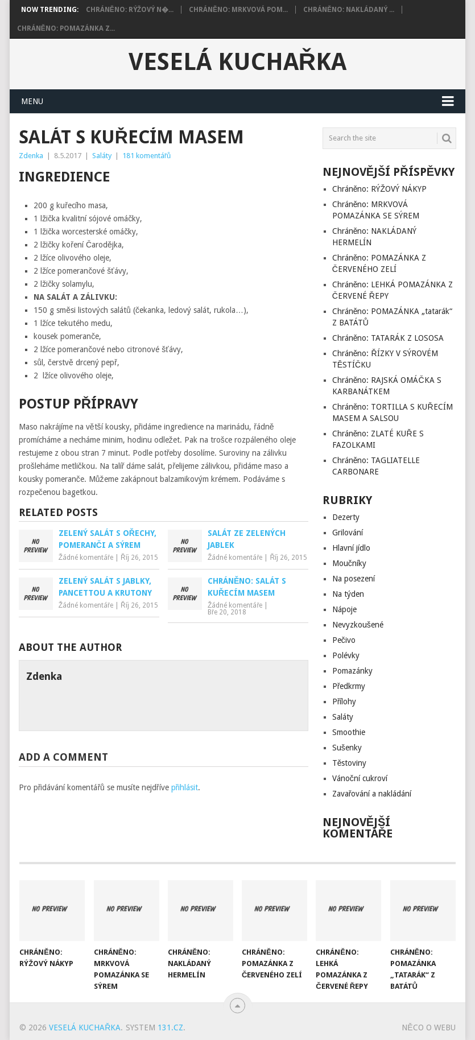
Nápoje (344, 609)
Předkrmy (349, 686)
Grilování (347, 532)
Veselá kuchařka (237, 62)
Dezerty (346, 517)
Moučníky (349, 563)
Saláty (101, 155)
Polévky (346, 655)
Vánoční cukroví (359, 778)
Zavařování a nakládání (372, 793)
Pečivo (344, 640)
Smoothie (348, 732)
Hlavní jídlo (351, 547)
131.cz (170, 1027)
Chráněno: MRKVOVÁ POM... (238, 10)
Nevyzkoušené (357, 624)
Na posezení (353, 578)
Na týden (348, 594)
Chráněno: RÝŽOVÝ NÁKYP (379, 188)
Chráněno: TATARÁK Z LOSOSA (388, 337)
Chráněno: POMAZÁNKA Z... (66, 28)
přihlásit (185, 787)
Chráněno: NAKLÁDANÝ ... (348, 10)
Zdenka (31, 155)
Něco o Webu (428, 1027)
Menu (32, 101)
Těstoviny (349, 762)
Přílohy (344, 701)
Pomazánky (352, 670)
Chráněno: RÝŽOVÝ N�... (130, 10)
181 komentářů (146, 155)
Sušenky (347, 747)
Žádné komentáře (86, 558)
